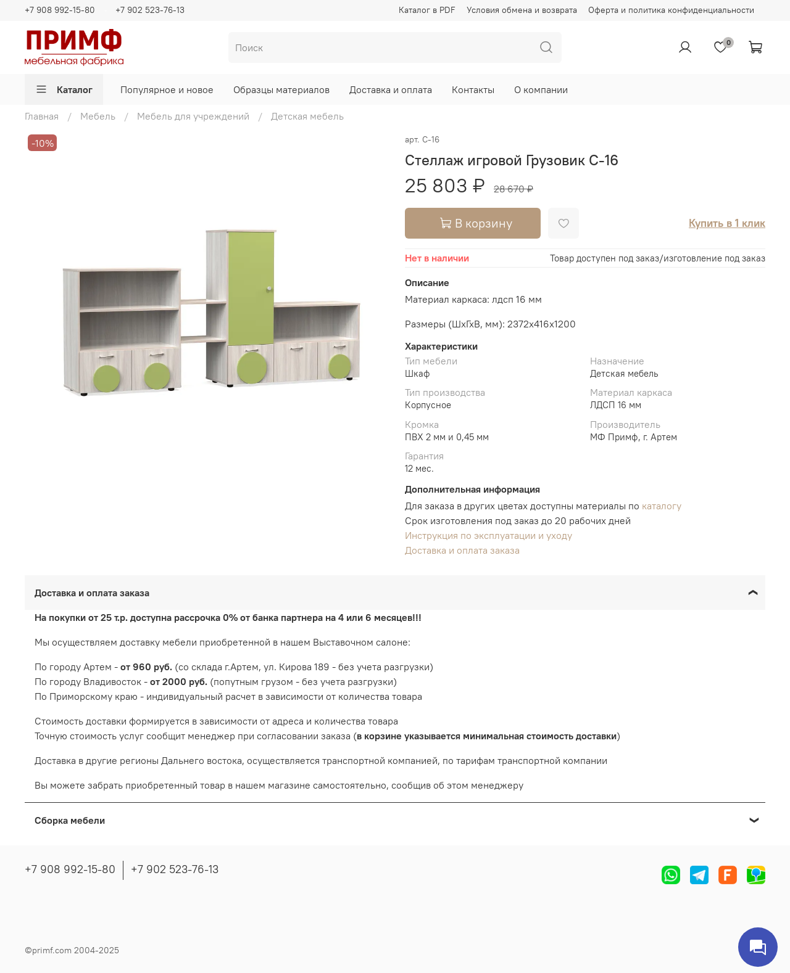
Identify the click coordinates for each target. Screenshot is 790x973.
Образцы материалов (281, 89)
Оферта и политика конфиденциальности (671, 9)
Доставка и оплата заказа (462, 550)
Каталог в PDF (427, 9)
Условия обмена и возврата (522, 9)
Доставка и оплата (390, 89)
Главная (42, 116)
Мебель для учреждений (193, 116)
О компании (541, 89)
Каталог (64, 89)
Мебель (97, 116)
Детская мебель (307, 116)
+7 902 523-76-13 (150, 9)
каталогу (661, 505)
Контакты (473, 89)
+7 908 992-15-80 (60, 9)
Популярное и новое (167, 89)
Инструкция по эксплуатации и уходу (488, 535)
